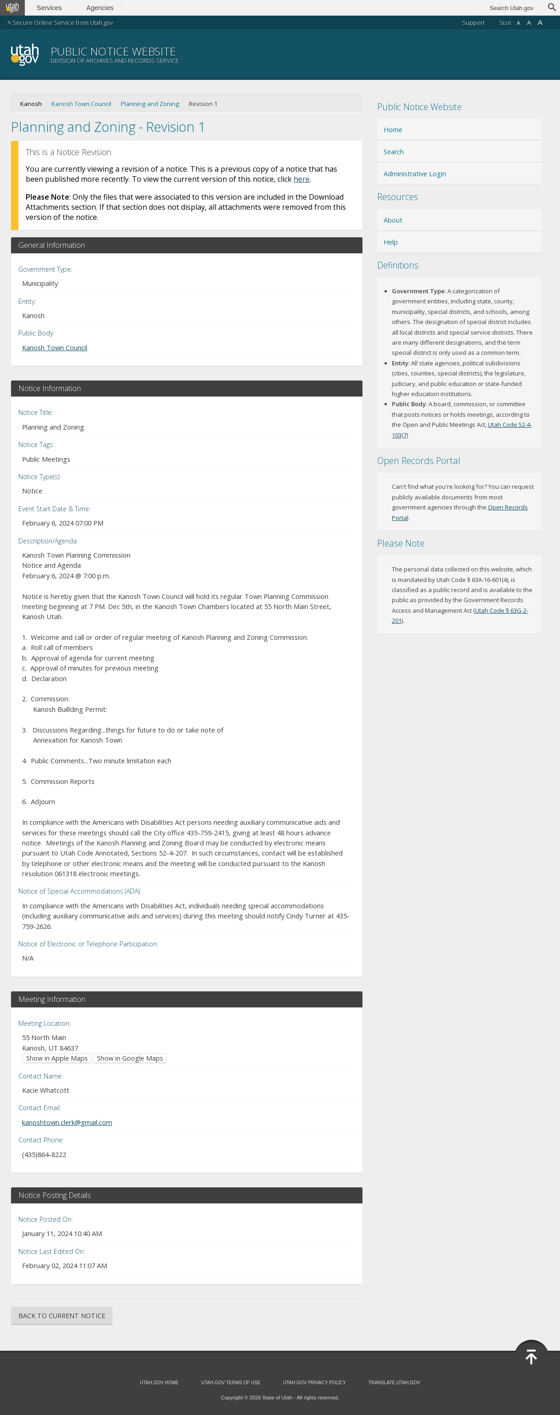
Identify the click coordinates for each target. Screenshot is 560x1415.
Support (473, 22)
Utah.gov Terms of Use (230, 1382)
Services (49, 7)
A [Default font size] (529, 22)
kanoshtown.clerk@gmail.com (67, 1122)
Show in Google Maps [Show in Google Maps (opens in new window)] (130, 1058)
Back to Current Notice (61, 1315)
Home (393, 129)
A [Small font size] (518, 23)
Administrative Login (415, 173)
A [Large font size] (540, 22)
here (302, 179)
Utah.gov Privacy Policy (314, 1382)
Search (394, 151)
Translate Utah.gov (394, 1382)
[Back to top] (531, 1357)
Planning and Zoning (150, 104)
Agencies (99, 7)
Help (391, 242)
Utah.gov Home (159, 1382)
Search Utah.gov (511, 8)
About (393, 220)
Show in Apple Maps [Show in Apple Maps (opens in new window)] (57, 1058)
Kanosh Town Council (81, 104)
